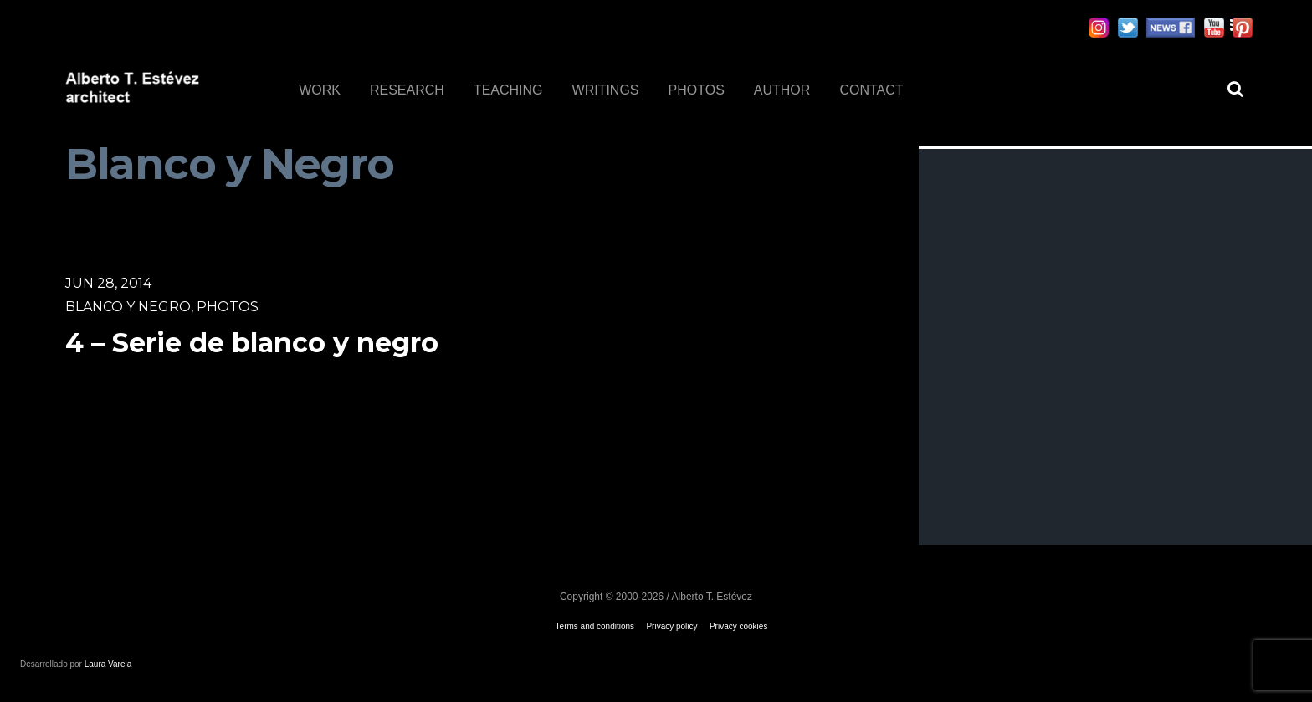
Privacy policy (671, 626)
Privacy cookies (738, 626)
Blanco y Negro (128, 307)
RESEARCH (407, 90)
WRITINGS (605, 90)
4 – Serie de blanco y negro (251, 342)
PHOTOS (697, 90)
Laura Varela (108, 664)
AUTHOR (782, 90)
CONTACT (871, 90)
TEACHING (508, 90)
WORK (320, 90)
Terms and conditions (595, 626)
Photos (228, 307)
